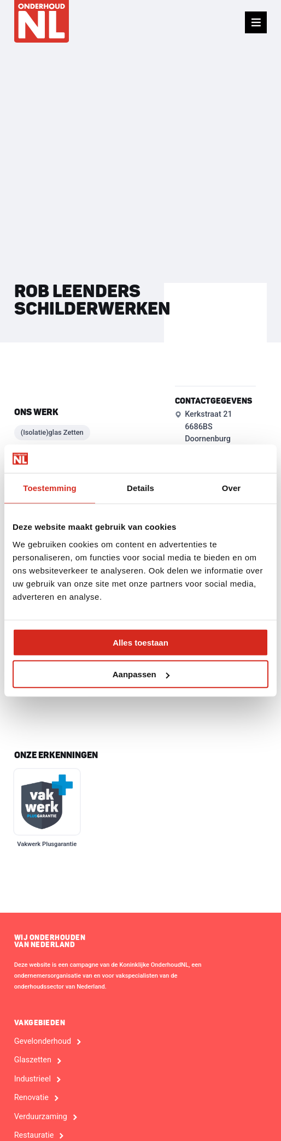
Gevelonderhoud (42, 1041)
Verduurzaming (40, 1117)
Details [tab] (140, 488)
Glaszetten (32, 1060)
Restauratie (34, 1135)
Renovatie (31, 1098)
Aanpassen (141, 674)
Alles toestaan (140, 642)
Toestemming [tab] (50, 488)
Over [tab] (231, 488)
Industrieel (32, 1079)
